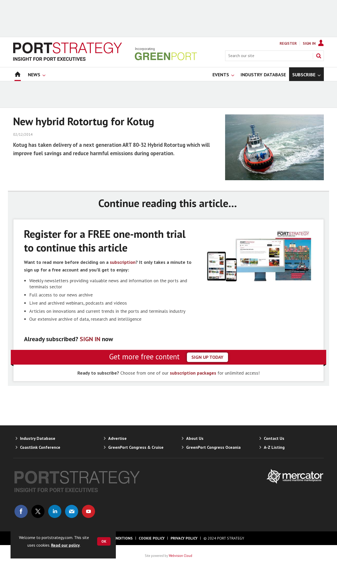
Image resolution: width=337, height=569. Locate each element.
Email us (71, 511)
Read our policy (65, 545)
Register (288, 43)
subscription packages (193, 373)
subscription (123, 262)
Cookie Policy (152, 538)
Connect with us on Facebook (21, 511)
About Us (195, 438)
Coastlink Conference (40, 447)
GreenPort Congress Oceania (213, 447)
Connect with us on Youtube (88, 511)
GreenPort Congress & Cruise (135, 447)
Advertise (117, 438)
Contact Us (274, 438)
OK (103, 541)
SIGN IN (90, 339)
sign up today (207, 357)
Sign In (309, 43)
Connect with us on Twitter (38, 511)
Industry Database (37, 438)
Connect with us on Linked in (55, 511)
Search (318, 56)
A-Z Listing (274, 447)
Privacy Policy (184, 538)
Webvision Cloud (180, 555)
